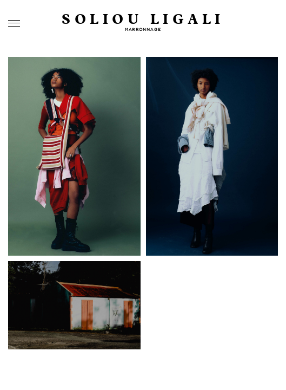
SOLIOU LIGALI (143, 20)
